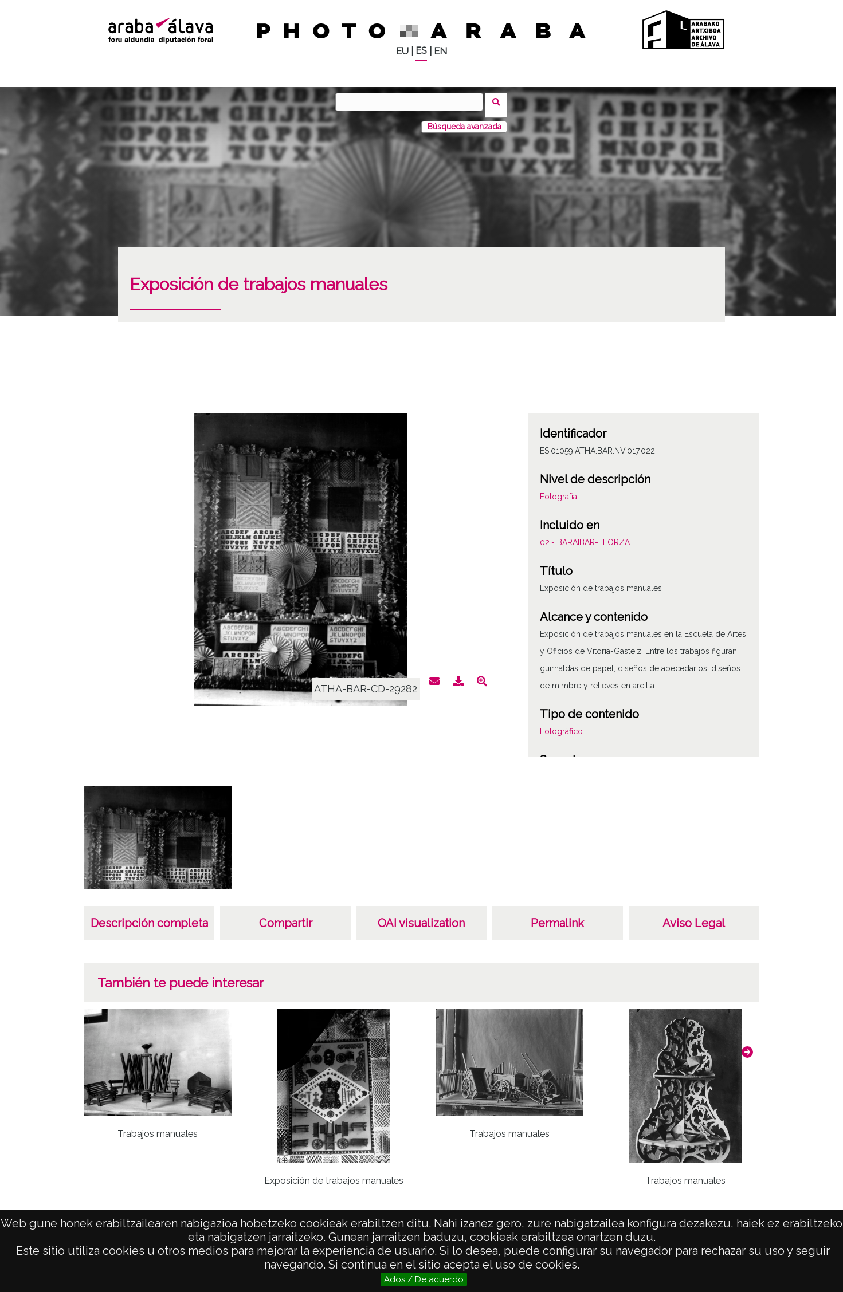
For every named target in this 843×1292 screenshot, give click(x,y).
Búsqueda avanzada (464, 119)
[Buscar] (412, 102)
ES (421, 50)
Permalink (557, 916)
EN (440, 51)
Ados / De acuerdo (424, 1279)
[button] (747, 1045)
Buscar (500, 101)
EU (402, 51)
